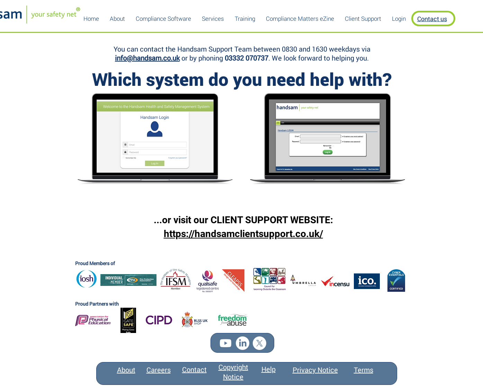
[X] (259, 343)
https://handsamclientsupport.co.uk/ (243, 234)
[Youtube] (225, 343)
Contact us (432, 19)
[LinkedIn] (242, 343)
